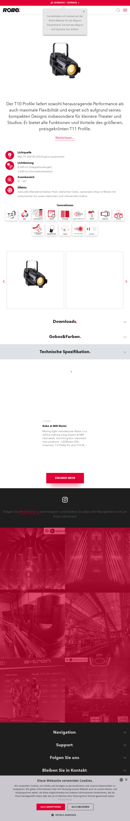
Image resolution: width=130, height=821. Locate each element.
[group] (3, 281)
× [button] (126, 779)
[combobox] (121, 780)
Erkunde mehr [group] (65, 478)
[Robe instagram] (65, 499)
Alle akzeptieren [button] (50, 806)
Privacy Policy (65, 799)
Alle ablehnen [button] (80, 806)
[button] (65, 815)
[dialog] (65, 798)
